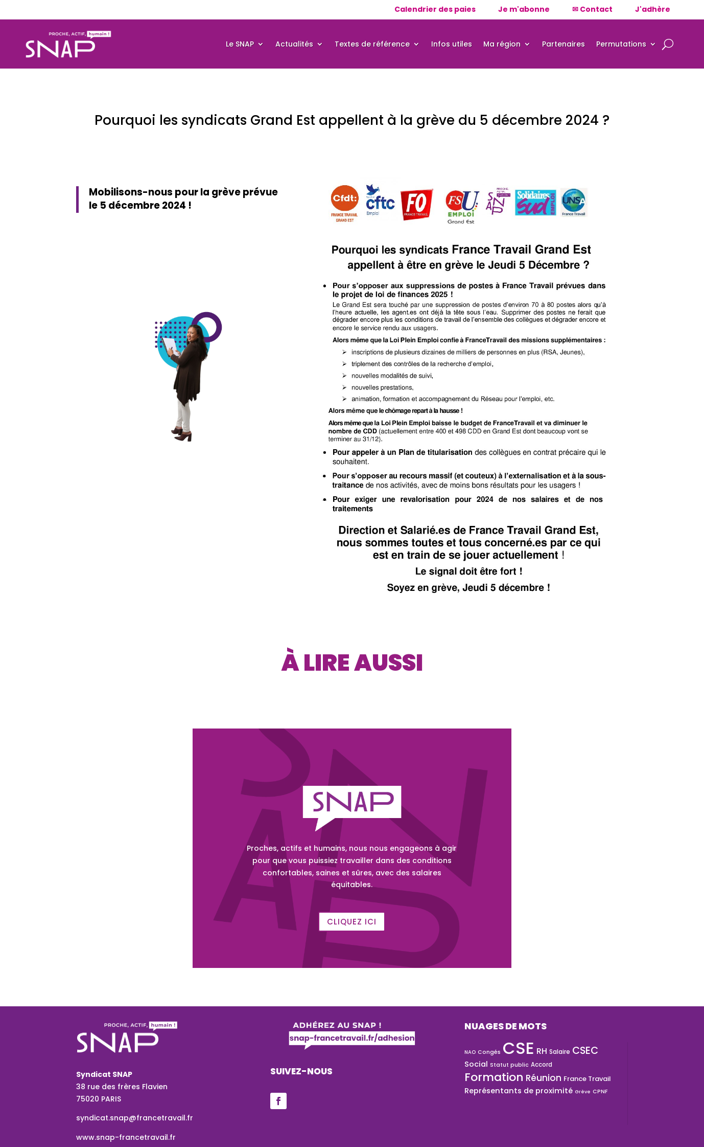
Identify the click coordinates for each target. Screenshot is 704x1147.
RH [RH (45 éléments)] (541, 1051)
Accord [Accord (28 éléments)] (541, 1065)
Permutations (621, 44)
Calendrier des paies (435, 9)
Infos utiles (451, 44)
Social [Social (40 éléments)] (476, 1064)
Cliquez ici (352, 921)
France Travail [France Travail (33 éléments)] (587, 1079)
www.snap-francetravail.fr (126, 1137)
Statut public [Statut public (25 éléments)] (509, 1065)
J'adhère (652, 9)
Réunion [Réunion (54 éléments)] (543, 1078)
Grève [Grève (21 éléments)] (583, 1091)
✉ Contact (592, 9)
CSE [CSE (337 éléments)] (518, 1048)
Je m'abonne (524, 9)
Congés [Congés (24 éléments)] (489, 1052)
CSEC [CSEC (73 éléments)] (585, 1050)
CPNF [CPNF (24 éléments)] (600, 1091)
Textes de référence (372, 44)
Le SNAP (240, 44)
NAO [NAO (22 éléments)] (470, 1052)
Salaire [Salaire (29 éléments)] (559, 1051)
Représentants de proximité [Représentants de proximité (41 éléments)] (518, 1091)
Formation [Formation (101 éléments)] (494, 1077)
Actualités (294, 44)
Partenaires (563, 44)
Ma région (502, 44)
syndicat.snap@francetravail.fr (134, 1118)
